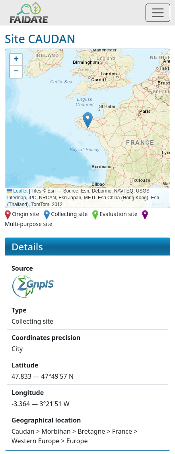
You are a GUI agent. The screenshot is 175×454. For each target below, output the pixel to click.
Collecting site (69, 214)
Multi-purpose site (28, 224)
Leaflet (17, 191)
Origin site (25, 214)
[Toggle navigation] (158, 13)
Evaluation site (118, 214)
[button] (88, 120)
